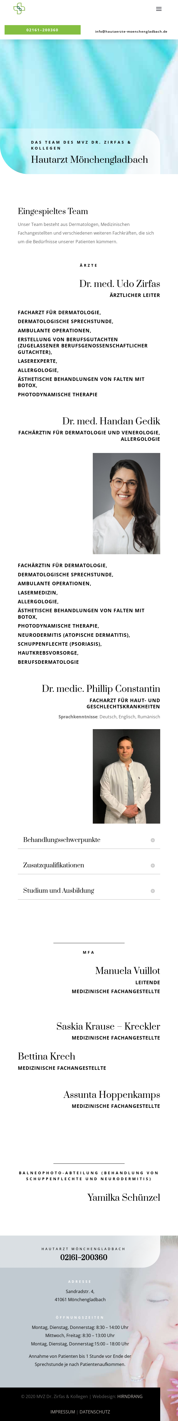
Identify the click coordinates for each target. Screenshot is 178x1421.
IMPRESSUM (62, 1412)
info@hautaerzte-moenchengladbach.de (131, 31)
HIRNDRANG (130, 1396)
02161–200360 (42, 29)
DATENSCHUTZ (95, 1412)
